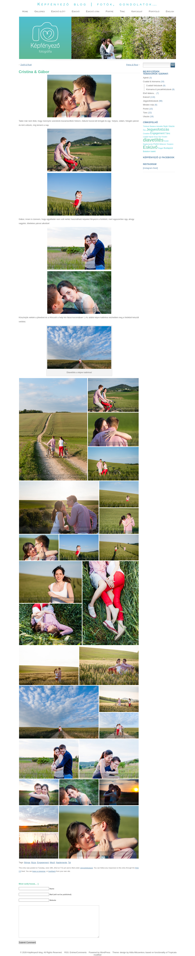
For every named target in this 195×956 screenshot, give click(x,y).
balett (153, 151)
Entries (73, 952)
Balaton (146, 151)
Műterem (162, 144)
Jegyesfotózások (86, 868)
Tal (69, 862)
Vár (159, 137)
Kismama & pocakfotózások (158, 89)
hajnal (151, 137)
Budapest (168, 148)
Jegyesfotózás (157, 129)
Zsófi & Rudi (26, 64)
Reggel (160, 148)
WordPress (105, 952)
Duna (156, 137)
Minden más (148, 105)
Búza (33, 862)
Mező (52, 862)
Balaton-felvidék (156, 126)
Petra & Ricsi (132, 64)
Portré (146, 109)
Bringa (27, 862)
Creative (146, 133)
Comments (82, 952)
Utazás (146, 116)
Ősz (144, 130)
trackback (52, 871)
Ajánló (146, 77)
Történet (146, 126)
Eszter (166, 141)
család (145, 137)
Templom (170, 144)
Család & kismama (151, 81)
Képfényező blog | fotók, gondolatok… (97, 4)
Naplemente (61, 862)
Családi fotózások (154, 85)
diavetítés (153, 139)
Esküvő (146, 97)
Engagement (43, 862)
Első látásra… (149, 93)
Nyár (165, 126)
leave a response (38, 871)
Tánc (145, 112)
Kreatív (164, 137)
